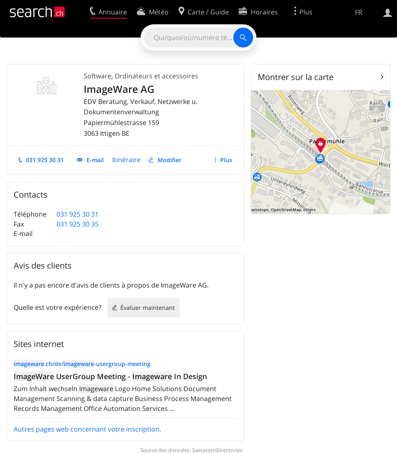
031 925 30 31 (45, 160)
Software (97, 75)
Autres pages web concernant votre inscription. (87, 429)
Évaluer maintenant (147, 307)
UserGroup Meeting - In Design (110, 376)
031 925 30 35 (77, 224)
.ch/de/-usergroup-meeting (82, 364)
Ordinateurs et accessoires (156, 75)
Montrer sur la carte (296, 77)
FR (358, 12)
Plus (226, 160)
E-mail (95, 160)
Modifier (169, 160)
